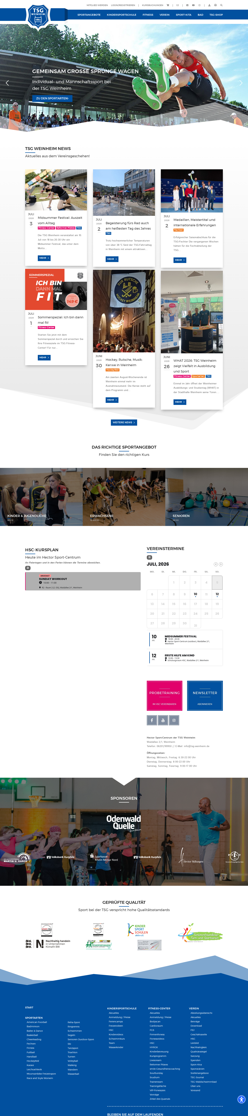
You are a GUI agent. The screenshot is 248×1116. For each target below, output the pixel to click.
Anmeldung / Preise (119, 1017)
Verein (194, 1008)
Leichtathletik (34, 1070)
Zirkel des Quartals (160, 1099)
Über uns (195, 1086)
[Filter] (28, 568)
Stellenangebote (200, 1073)
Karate (30, 1065)
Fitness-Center (159, 1008)
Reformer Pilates (159, 1065)
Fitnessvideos (157, 1039)
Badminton (33, 1026)
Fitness (30, 1048)
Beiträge (195, 1022)
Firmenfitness (157, 1035)
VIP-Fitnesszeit (157, 1090)
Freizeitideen (116, 1026)
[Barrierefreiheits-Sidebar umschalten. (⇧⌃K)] (241, 1099)
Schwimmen (75, 1031)
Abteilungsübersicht (201, 1013)
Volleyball (73, 1061)
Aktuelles (114, 1013)
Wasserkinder (116, 1047)
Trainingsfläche (158, 1086)
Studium (155, 1077)
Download (196, 1026)
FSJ (192, 1030)
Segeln (71, 1035)
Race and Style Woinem (40, 1078)
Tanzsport (73, 1048)
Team (112, 1043)
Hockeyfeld (33, 1061)
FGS (152, 1030)
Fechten (31, 1044)
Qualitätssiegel (199, 1052)
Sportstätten (197, 1069)
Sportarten (34, 1018)
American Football (37, 1022)
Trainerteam (156, 1082)
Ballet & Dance (35, 1031)
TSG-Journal (197, 1077)
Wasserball (73, 1074)
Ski (69, 1044)
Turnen (71, 1057)
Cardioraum (156, 1026)
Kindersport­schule (122, 1008)
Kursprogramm (158, 1056)
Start (29, 1007)
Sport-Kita (196, 1065)
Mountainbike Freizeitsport (41, 1074)
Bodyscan (155, 1022)
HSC (111, 1030)
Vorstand (195, 1090)
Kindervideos (116, 1035)
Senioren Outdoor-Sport (81, 1039)
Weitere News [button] (122, 422)
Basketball (32, 1035)
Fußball (31, 1052)
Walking (72, 1065)
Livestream (155, 1060)
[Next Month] (221, 564)
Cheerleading (34, 1039)
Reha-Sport (74, 1022)
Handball (32, 1057)
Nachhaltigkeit (199, 1047)
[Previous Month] (216, 564)
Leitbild (195, 1043)
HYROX (154, 1047)
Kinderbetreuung (159, 1052)
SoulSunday (156, 1073)
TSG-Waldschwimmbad (204, 1082)
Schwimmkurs (117, 1039)
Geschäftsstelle (199, 1035)
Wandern (73, 1070)
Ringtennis (73, 1027)
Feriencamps (116, 1022)
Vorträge (154, 1095)
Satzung (195, 1056)
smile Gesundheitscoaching (165, 1069)
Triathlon (72, 1052)
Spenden (195, 1060)
